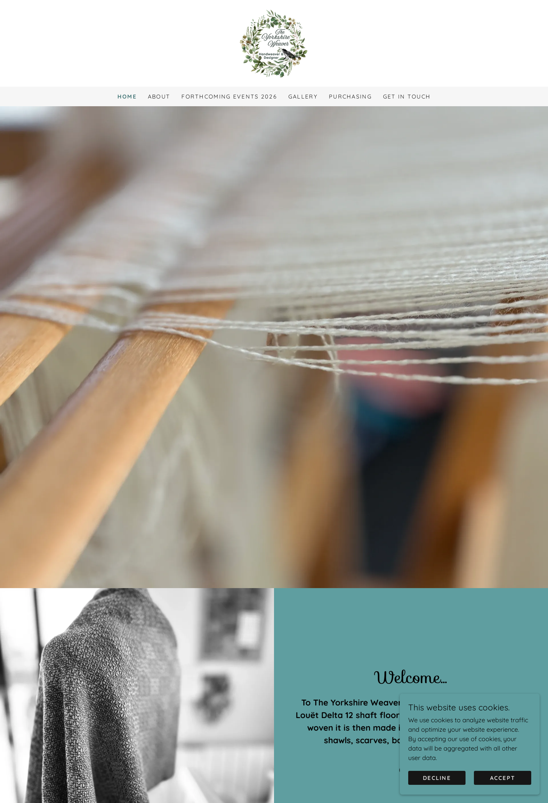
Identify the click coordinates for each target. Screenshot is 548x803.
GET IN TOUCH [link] (407, 96)
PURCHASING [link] (350, 96)
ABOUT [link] (159, 96)
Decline (437, 777)
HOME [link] (127, 96)
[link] (274, 43)
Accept (502, 777)
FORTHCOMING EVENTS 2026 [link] (229, 96)
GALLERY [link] (303, 96)
